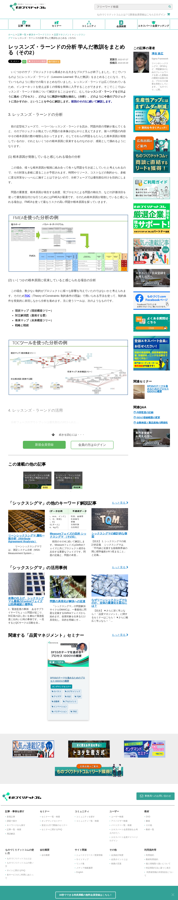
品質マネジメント (63, 34)
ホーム (11, 34)
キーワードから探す (16, 825)
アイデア (56, 696)
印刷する (54, 61)
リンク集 (80, 863)
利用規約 (150, 855)
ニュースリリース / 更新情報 (89, 855)
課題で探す (12, 821)
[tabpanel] (68, 480)
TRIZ (74, 711)
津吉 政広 (157, 53)
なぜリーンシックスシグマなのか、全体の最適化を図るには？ (109, 602)
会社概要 (46, 855)
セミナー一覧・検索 (51, 816)
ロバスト (56, 691)
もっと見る (120, 502)
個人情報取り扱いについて (158, 863)
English (79, 872)
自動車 (56, 701)
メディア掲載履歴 (84, 868)
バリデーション (59, 711)
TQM (78, 696)
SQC (68, 696)
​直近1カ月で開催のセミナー (54, 825)
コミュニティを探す (85, 816)
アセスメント (69, 701)
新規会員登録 (44, 444)
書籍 (148, 821)
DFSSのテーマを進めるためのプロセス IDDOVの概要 (158, 389)
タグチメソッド (72, 691)
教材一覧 (150, 829)
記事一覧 (21, 34)
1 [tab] (65, 491)
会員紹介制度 (117, 855)
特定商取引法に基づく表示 (158, 868)
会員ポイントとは (119, 859)
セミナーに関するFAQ (52, 829)
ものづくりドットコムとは (19, 858)
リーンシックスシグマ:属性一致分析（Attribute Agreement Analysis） (26, 538)
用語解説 (11, 834)
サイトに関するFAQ (16, 870)
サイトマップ (82, 859)
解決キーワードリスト (40, 34)
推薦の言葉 (116, 863)
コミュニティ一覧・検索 (87, 821)
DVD (148, 816)
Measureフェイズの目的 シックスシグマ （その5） (68, 535)
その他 (149, 825)
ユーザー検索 (117, 816)
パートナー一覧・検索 (121, 825)
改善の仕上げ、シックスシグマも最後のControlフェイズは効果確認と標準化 (26, 601)
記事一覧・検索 (14, 829)
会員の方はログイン (92, 444)
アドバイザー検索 (119, 821)
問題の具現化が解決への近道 (67, 601)
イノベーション (59, 707)
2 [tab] (70, 491)
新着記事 (11, 816)
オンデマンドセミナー (61, 687)
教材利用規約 (152, 859)
